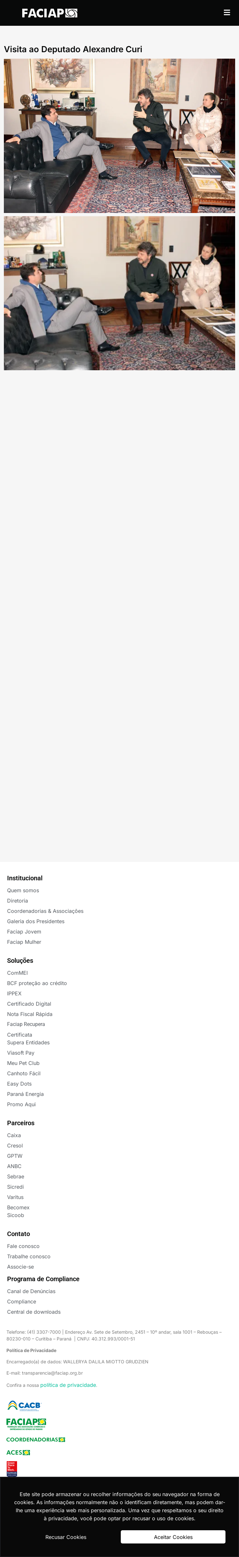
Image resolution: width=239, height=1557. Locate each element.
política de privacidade (68, 1385)
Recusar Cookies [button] (65, 1537)
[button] (227, 12)
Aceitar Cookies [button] (173, 1537)
